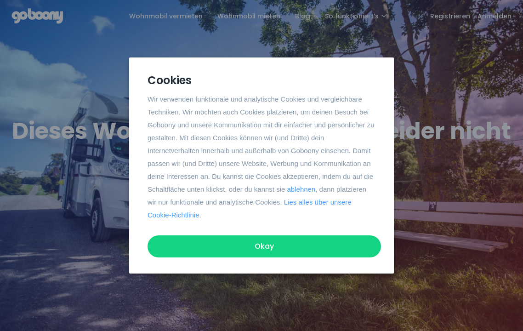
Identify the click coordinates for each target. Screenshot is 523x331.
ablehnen (301, 189)
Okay (264, 246)
